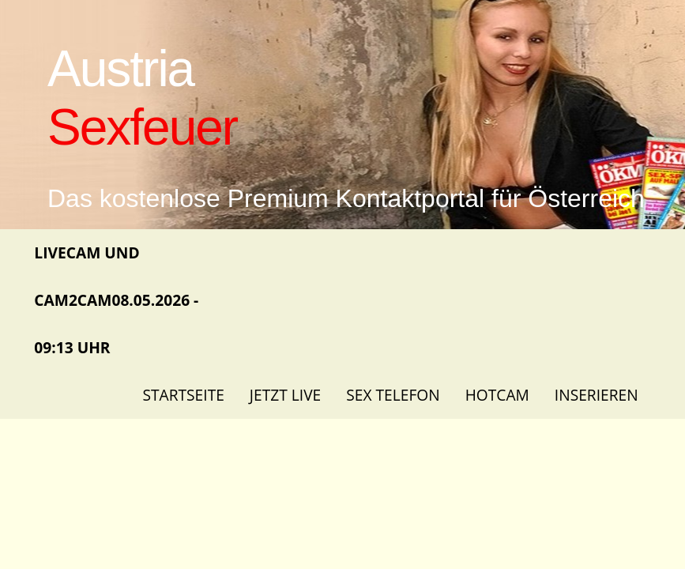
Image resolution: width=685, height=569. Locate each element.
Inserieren (596, 394)
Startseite (183, 394)
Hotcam (497, 394)
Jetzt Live (285, 394)
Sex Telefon (392, 394)
